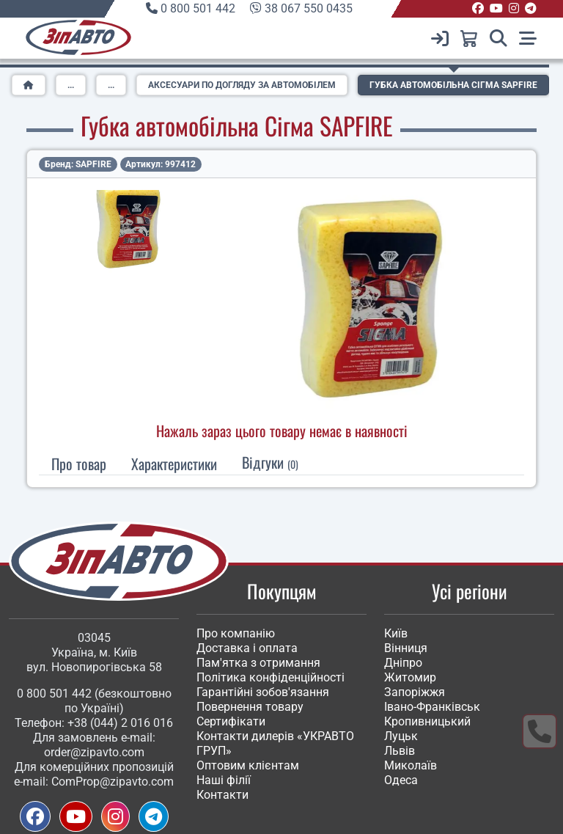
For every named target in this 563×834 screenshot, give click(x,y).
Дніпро (403, 663)
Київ (396, 633)
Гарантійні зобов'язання (262, 692)
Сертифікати (230, 721)
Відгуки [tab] (270, 462)
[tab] (174, 463)
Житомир (410, 677)
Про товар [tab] (78, 464)
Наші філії (223, 780)
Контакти (222, 795)
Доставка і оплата (247, 648)
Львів (399, 751)
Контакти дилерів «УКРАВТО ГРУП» (275, 743)
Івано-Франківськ (432, 707)
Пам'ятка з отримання (258, 663)
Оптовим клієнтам (247, 765)
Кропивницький (427, 721)
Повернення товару (249, 707)
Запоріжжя (414, 692)
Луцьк (401, 736)
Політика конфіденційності (270, 677)
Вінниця (405, 648)
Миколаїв (410, 765)
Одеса (401, 780)
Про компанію (235, 633)
